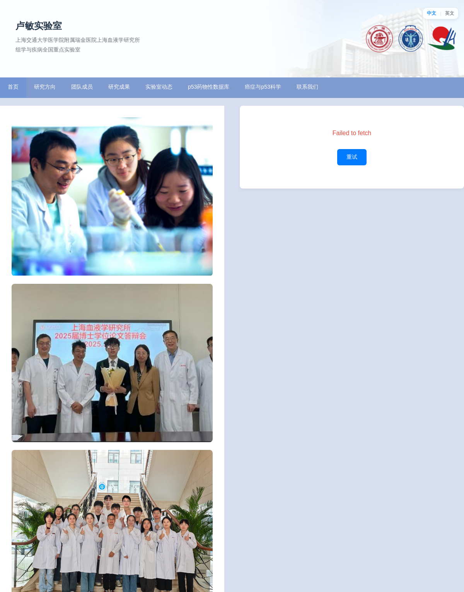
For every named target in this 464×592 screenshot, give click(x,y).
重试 (351, 157)
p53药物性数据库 (208, 87)
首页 (13, 87)
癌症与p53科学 (263, 87)
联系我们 (307, 87)
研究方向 (45, 87)
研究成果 (119, 87)
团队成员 (82, 87)
